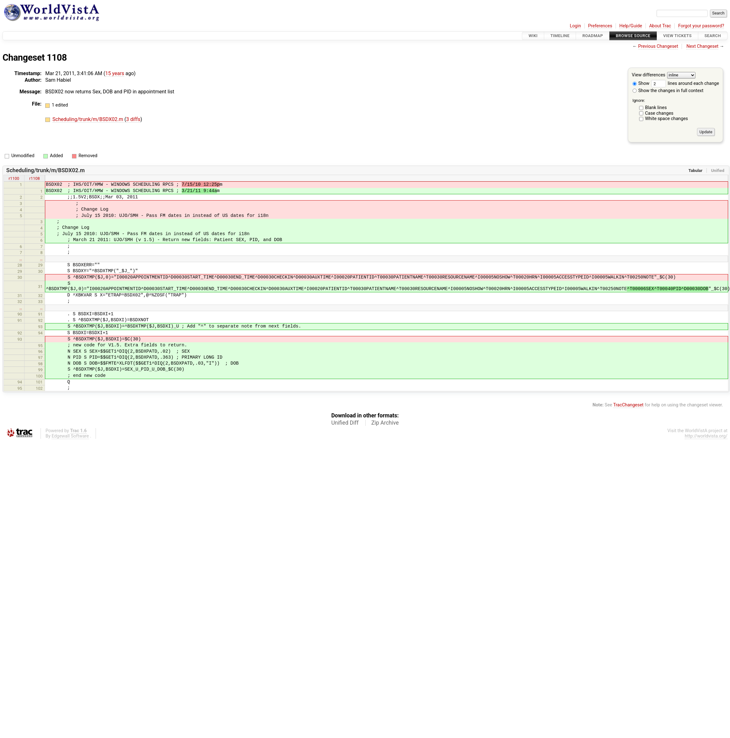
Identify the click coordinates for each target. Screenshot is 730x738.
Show (641, 83)
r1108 (34, 178)
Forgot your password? (701, 26)
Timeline (560, 35)
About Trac (660, 26)
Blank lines (656, 107)
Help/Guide (630, 26)
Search (713, 35)
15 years (114, 73)
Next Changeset (702, 46)
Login (575, 26)
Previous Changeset (658, 46)
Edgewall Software (70, 436)
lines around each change (685, 83)
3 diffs (133, 119)
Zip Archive (385, 423)
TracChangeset (628, 405)
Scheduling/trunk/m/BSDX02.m (88, 119)
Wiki (533, 35)
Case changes (659, 113)
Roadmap (592, 35)
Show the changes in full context (668, 90)
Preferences (600, 26)
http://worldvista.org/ (706, 436)
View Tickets (677, 35)
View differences (649, 75)
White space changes (666, 118)
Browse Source (633, 35)
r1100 (14, 178)
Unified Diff (345, 423)
